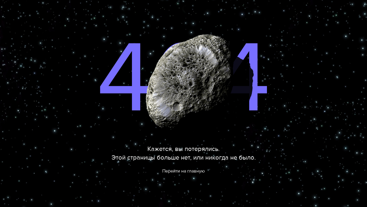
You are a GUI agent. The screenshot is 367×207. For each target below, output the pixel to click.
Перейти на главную (183, 171)
